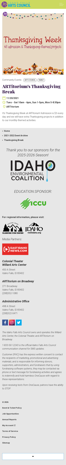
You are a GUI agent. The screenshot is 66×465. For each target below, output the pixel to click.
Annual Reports (9, 419)
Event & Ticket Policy (12, 408)
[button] (33, 456)
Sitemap (6, 443)
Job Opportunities (10, 414)
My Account (8, 425)
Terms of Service (10, 431)
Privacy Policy (9, 437)
